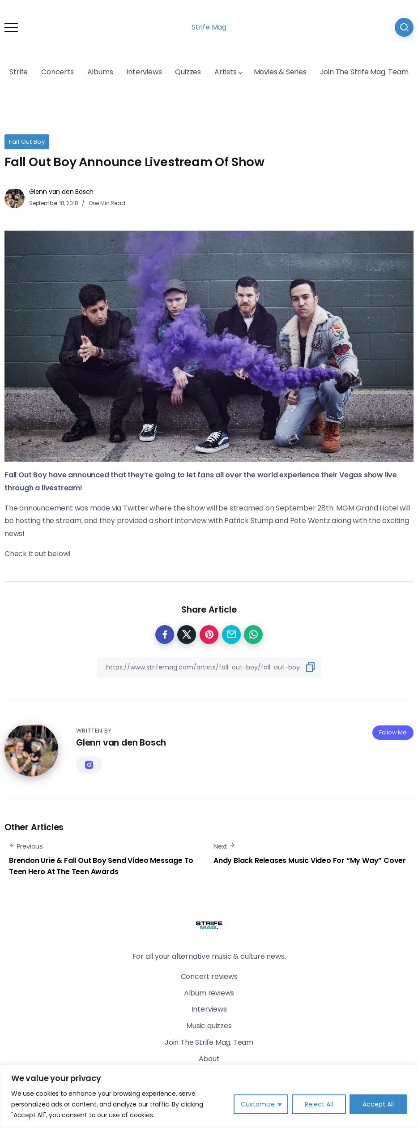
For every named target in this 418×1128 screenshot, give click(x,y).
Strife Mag (209, 27)
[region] (209, 1096)
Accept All (378, 1104)
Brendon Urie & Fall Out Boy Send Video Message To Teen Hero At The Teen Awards (101, 866)
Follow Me (393, 732)
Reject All (319, 1104)
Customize (258, 1104)
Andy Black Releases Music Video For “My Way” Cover (309, 860)
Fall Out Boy (27, 142)
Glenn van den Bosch (61, 191)
